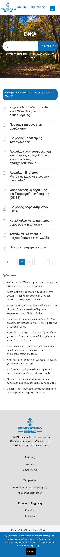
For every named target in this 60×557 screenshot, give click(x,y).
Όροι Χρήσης (41, 530)
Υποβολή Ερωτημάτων (30, 492)
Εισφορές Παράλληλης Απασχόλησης (26, 140)
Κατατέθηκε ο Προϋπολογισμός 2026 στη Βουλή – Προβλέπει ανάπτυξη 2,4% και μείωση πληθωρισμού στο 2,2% (30, 295)
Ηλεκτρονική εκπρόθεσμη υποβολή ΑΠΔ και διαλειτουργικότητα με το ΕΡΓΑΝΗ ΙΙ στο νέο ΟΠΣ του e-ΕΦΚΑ (32, 323)
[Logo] (30, 427)
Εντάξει (30, 551)
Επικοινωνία (30, 469)
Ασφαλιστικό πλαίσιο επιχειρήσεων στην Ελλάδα (29, 236)
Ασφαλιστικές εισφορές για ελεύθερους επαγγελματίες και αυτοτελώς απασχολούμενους (30, 157)
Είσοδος (30, 510)
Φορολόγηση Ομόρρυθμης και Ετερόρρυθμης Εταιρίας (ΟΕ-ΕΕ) (29, 194)
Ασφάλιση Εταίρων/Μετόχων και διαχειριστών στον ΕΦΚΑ (29, 176)
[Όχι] (56, 546)
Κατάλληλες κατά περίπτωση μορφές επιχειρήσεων (31, 222)
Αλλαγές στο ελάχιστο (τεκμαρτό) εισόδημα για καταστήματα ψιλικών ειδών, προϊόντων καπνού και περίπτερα (31, 336)
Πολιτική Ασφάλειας (21, 530)
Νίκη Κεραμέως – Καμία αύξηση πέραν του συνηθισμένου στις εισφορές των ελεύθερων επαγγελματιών (30, 350)
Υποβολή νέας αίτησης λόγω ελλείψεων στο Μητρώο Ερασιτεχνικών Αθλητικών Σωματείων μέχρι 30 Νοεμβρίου (32, 309)
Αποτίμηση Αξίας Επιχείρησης (30, 487)
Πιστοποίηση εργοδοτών (28, 247)
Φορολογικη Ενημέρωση (42, 54)
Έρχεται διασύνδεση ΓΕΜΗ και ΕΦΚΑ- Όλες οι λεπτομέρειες (29, 111)
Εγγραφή (30, 516)
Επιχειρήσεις (30, 57)
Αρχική (30, 464)
